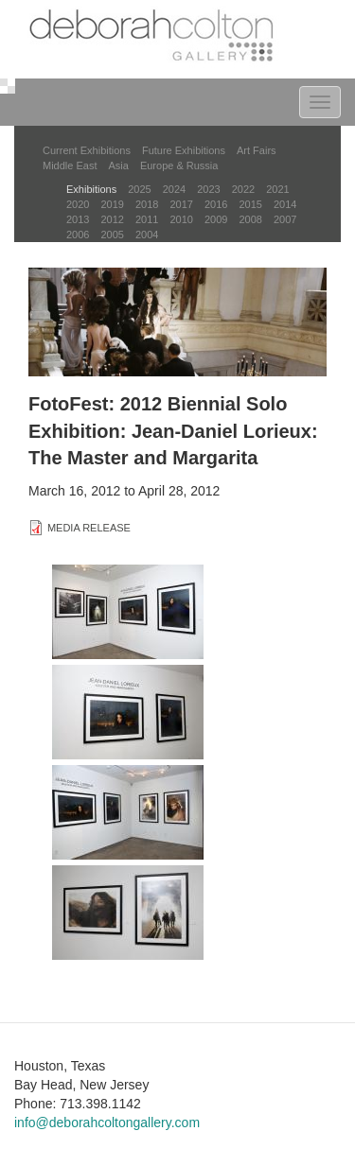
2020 (77, 204)
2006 (77, 234)
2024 (174, 189)
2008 (250, 219)
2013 (77, 219)
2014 (285, 204)
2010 (180, 219)
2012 (111, 219)
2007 (285, 219)
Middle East (70, 165)
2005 (111, 234)
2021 (277, 189)
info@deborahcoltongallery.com (107, 1122)
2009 (215, 219)
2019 (111, 204)
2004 (146, 234)
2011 (146, 219)
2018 (146, 204)
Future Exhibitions (183, 150)
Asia (118, 165)
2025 (139, 189)
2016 (215, 204)
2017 (180, 204)
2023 (208, 189)
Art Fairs (256, 150)
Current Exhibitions (87, 150)
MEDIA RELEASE (89, 527)
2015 (250, 204)
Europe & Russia (179, 165)
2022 (243, 189)
